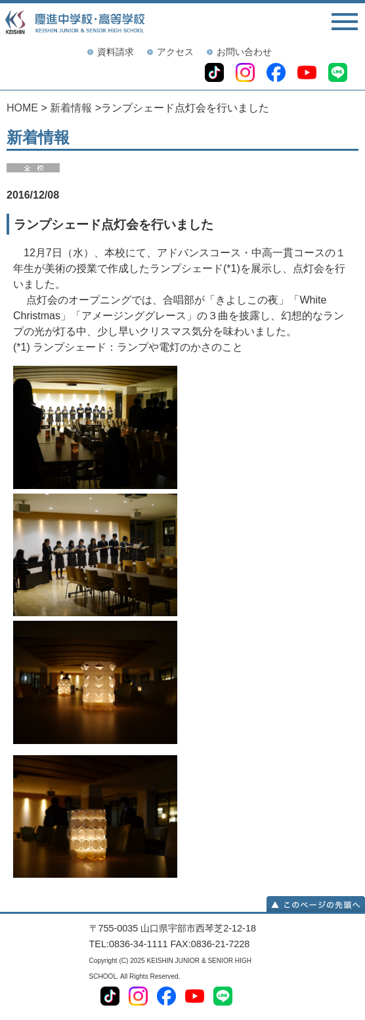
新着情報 (71, 107)
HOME (22, 107)
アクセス (175, 52)
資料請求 (115, 52)
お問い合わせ (244, 52)
